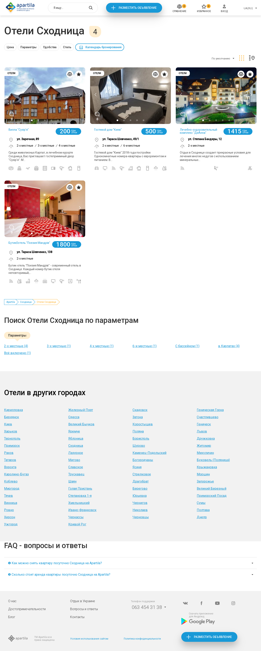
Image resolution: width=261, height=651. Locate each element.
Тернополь (12, 438)
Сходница (26, 302)
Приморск (12, 446)
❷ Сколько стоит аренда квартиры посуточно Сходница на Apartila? (59, 574)
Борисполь (141, 438)
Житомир (204, 446)
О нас (12, 601)
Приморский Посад (212, 496)
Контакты (77, 617)
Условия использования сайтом (89, 638)
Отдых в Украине (82, 601)
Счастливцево (207, 417)
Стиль (67, 47)
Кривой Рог (77, 524)
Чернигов (140, 503)
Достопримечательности (27, 609)
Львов (202, 431)
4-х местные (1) (102, 346)
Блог (11, 617)
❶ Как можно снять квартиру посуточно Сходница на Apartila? (55, 563)
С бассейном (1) (187, 346)
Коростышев (143, 424)
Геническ (204, 424)
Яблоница (75, 438)
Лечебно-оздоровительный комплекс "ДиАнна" (198, 131)
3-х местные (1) (59, 346)
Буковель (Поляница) (213, 460)
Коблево (11, 481)
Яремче (74, 431)
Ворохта (10, 467)
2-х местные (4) (16, 346)
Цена (10, 47)
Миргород (11, 488)
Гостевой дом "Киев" (108, 129)
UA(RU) (248, 8)
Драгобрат (141, 481)
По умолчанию (221, 58)
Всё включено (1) (17, 353)
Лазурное (75, 453)
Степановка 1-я (80, 496)
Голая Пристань (80, 488)
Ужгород (11, 524)
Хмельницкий (79, 503)
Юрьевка (140, 496)
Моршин (203, 474)
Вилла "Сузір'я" (19, 129)
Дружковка (206, 438)
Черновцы (141, 517)
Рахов (8, 453)
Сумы (201, 503)
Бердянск (11, 417)
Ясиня (137, 467)
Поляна (138, 431)
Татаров (10, 460)
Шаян (72, 481)
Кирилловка (13, 410)
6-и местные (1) (145, 346)
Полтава (203, 510)
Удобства (49, 47)
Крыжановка (207, 467)
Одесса (73, 417)
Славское (75, 467)
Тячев (8, 496)
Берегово (140, 488)
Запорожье (205, 481)
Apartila (10, 302)
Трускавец (76, 474)
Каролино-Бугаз (16, 474)
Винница (10, 503)
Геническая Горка (210, 410)
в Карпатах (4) (229, 346)
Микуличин (205, 453)
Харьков (10, 431)
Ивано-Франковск (82, 510)
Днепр (202, 517)
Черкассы (76, 517)
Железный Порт (80, 410)
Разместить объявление (138, 7)
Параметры (28, 47)
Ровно (9, 510)
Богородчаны (143, 460)
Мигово (74, 460)
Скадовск (140, 410)
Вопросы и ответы (84, 609)
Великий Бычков (81, 424)
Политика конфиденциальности (142, 638)
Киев (8, 424)
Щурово (139, 446)
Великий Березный (211, 488)
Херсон (9, 517)
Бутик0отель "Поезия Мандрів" (29, 242)
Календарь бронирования (103, 47)
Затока (138, 417)
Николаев (140, 510)
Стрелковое (142, 474)
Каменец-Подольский (149, 453)
